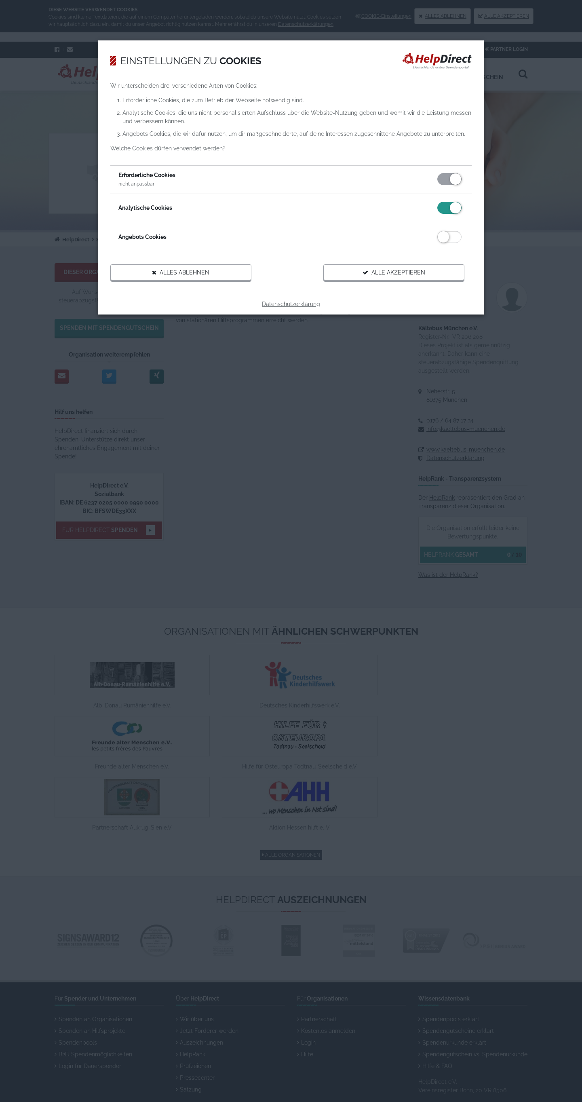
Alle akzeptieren (382, 290)
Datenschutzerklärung (291, 321)
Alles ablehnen (193, 290)
